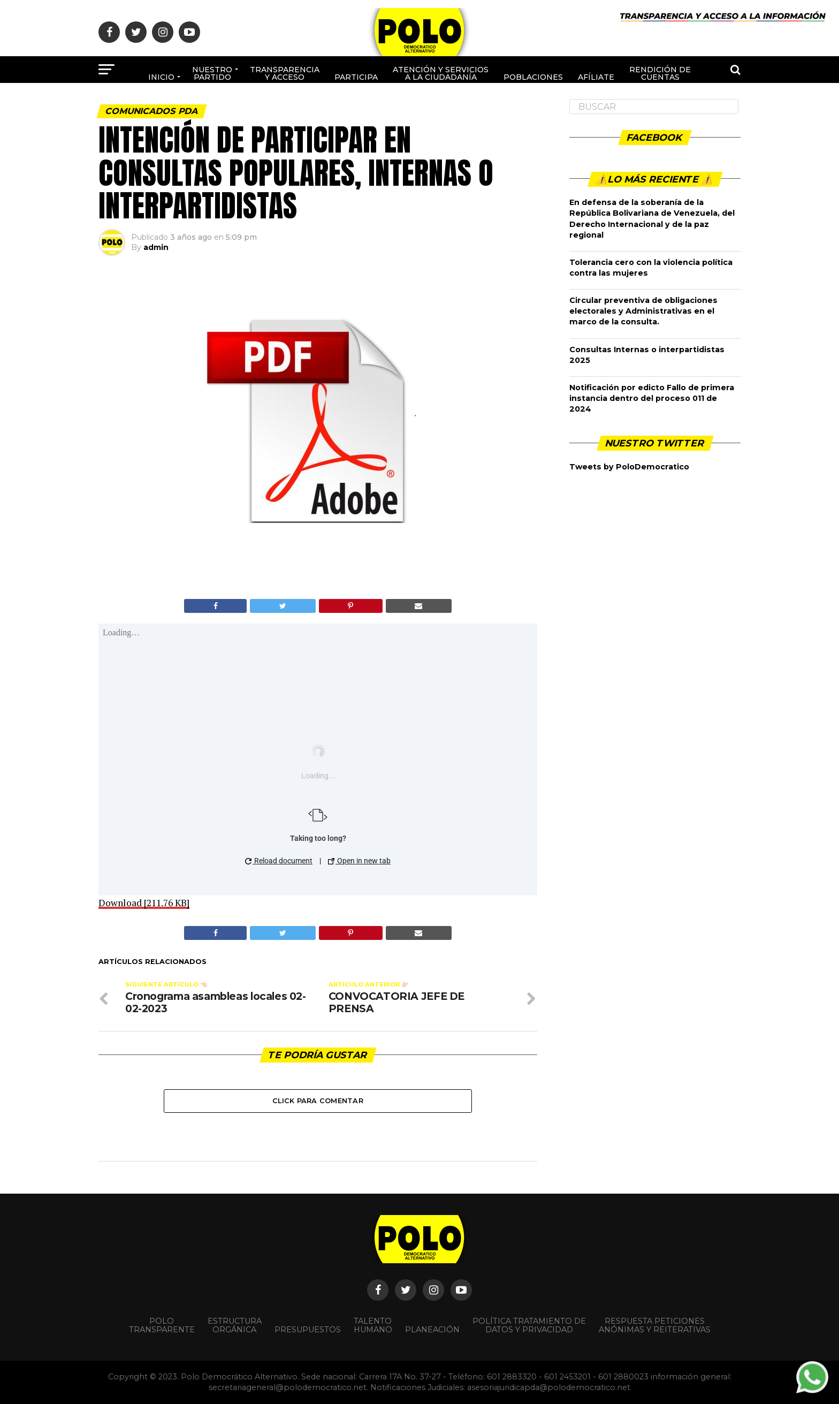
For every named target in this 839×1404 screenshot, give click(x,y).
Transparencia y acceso (284, 73)
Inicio (161, 77)
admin (156, 247)
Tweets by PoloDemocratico (629, 467)
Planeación (432, 1329)
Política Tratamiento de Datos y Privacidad (529, 1325)
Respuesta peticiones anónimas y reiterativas (655, 1325)
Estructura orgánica (235, 1325)
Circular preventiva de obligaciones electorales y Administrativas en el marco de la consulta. (643, 311)
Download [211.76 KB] (143, 903)
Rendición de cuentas (660, 73)
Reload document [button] (278, 860)
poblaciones (533, 77)
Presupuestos (307, 1329)
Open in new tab (359, 860)
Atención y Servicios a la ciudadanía (441, 73)
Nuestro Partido (212, 73)
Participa (356, 77)
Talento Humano (373, 1325)
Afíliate (596, 77)
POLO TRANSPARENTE (162, 1325)
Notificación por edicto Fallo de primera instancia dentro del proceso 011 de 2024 (651, 398)
